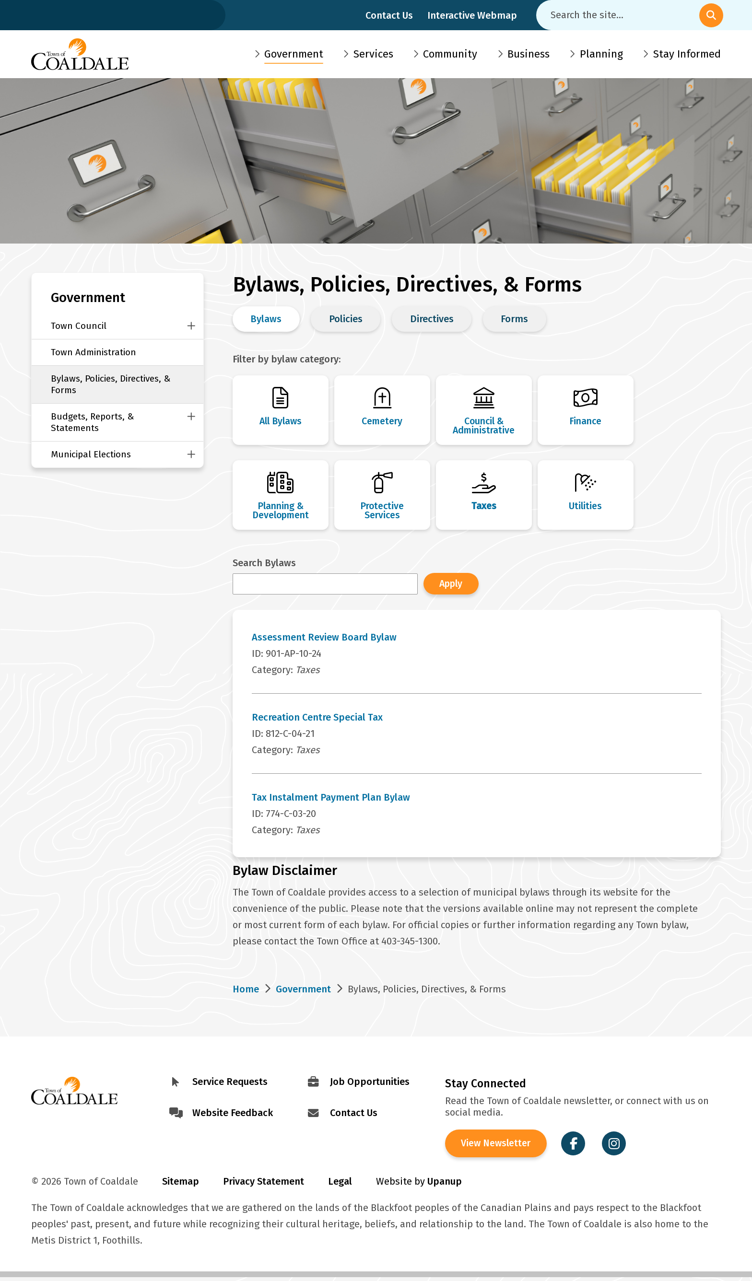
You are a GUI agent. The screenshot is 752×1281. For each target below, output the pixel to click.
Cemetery (382, 421)
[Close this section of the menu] (191, 326)
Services (373, 53)
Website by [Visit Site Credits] (419, 1185)
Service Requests (230, 1084)
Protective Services (382, 512)
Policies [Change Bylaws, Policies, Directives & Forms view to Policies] (346, 319)
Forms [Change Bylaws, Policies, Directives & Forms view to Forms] (514, 319)
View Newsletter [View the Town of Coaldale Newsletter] (497, 1147)
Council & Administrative (484, 426)
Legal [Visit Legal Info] (340, 1185)
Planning (601, 53)
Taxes (483, 507)
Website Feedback (232, 1115)
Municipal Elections (91, 454)
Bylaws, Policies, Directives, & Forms (111, 384)
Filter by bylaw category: (287, 359)
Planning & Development (280, 512)
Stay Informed (687, 53)
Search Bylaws (264, 565)
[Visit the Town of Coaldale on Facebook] (576, 1147)
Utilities (585, 507)
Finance (585, 421)
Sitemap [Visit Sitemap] (180, 1185)
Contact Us (389, 15)
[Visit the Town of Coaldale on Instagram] (617, 1147)
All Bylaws (280, 421)
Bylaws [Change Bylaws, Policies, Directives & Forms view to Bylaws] (266, 319)
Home (246, 991)
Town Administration (93, 352)
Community (450, 53)
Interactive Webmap (472, 15)
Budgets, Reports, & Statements (92, 422)
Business (528, 53)
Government (293, 53)
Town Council (78, 325)
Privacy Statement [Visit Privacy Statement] (263, 1185)
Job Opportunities (370, 1084)
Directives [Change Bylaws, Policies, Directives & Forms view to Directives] (432, 319)
